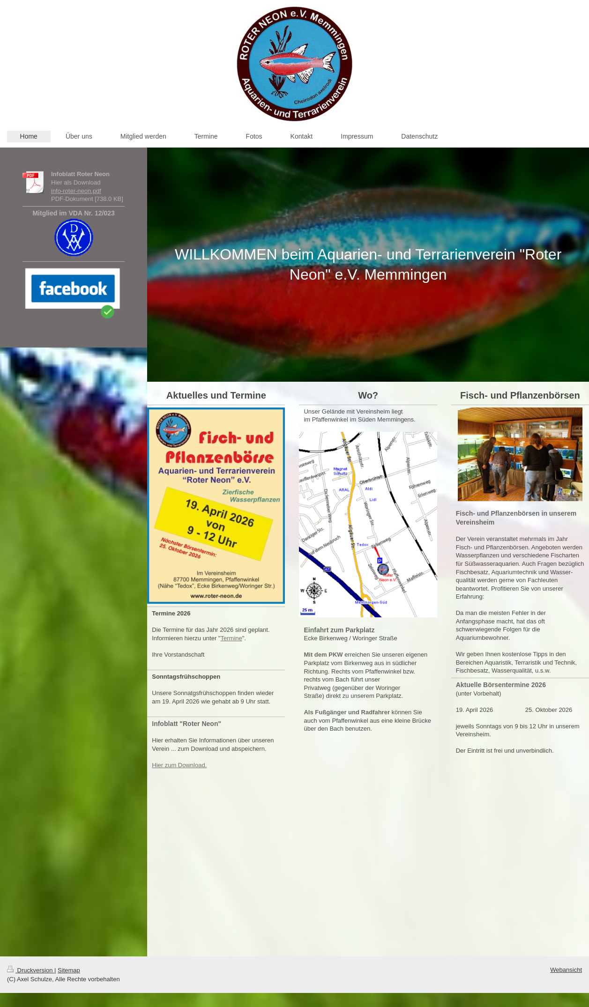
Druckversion (30, 970)
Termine (231, 638)
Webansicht (566, 969)
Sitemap (69, 970)
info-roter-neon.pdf (76, 190)
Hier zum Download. (179, 765)
